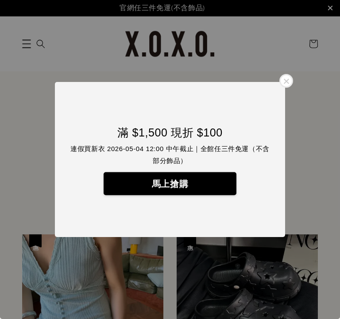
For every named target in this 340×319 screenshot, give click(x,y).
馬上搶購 (170, 184)
